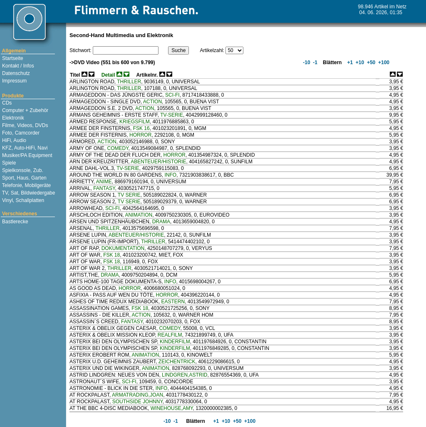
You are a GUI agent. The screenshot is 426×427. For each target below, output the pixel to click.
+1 (349, 62)
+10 (359, 62)
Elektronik (12, 118)
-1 (314, 62)
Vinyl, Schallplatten (23, 200)
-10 (306, 62)
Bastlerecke (14, 222)
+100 (383, 62)
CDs (6, 103)
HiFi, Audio (13, 140)
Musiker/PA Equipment (26, 155)
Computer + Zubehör (24, 110)
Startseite (12, 58)
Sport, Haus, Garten (24, 178)
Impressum (14, 81)
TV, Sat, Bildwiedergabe (28, 193)
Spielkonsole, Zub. (22, 170)
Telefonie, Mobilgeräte (26, 185)
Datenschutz (15, 73)
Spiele (8, 163)
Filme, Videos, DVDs (24, 125)
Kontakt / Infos (17, 66)
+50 (371, 62)
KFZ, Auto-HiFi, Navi (24, 148)
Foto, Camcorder (20, 133)
